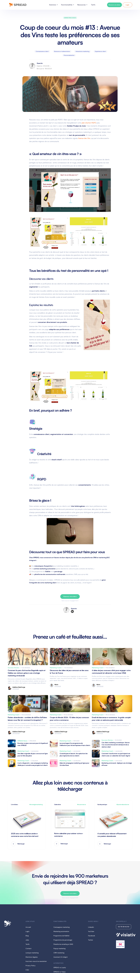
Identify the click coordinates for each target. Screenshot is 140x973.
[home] (17, 5)
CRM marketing (58, 953)
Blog (27, 936)
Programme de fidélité (61, 936)
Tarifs (27, 944)
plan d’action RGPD (89, 123)
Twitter (90, 940)
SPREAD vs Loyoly (59, 968)
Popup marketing (59, 948)
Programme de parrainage (62, 940)
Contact (28, 948)
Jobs (27, 940)
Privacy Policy (30, 966)
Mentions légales (32, 957)
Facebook (91, 936)
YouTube (91, 931)
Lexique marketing (32, 953)
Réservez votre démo (70, 596)
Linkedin (91, 927)
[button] (54, 5)
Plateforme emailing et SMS (63, 944)
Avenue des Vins (84, 138)
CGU (27, 970)
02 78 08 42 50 (123, 927)
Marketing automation (61, 931)
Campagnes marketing (61, 927)
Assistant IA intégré (60, 957)
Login (127, 5)
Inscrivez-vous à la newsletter (36, 961)
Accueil (28, 927)
